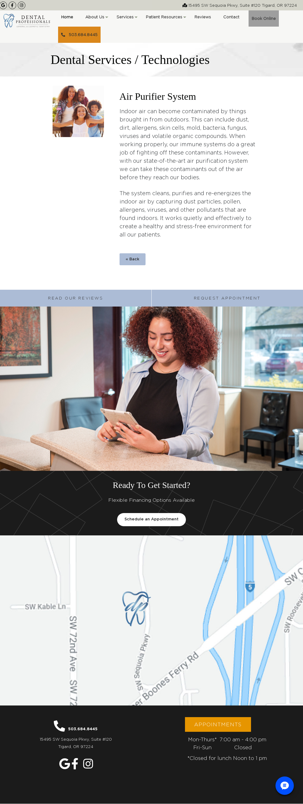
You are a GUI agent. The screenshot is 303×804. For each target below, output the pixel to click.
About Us (96, 19)
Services (126, 19)
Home (67, 17)
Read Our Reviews (75, 298)
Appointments (218, 725)
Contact (231, 17)
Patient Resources (165, 19)
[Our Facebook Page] (12, 5)
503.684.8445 (79, 34)
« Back (132, 259)
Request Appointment (227, 298)
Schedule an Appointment (151, 520)
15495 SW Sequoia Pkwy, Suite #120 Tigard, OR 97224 (240, 5)
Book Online (264, 18)
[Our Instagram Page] (21, 5)
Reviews (202, 17)
